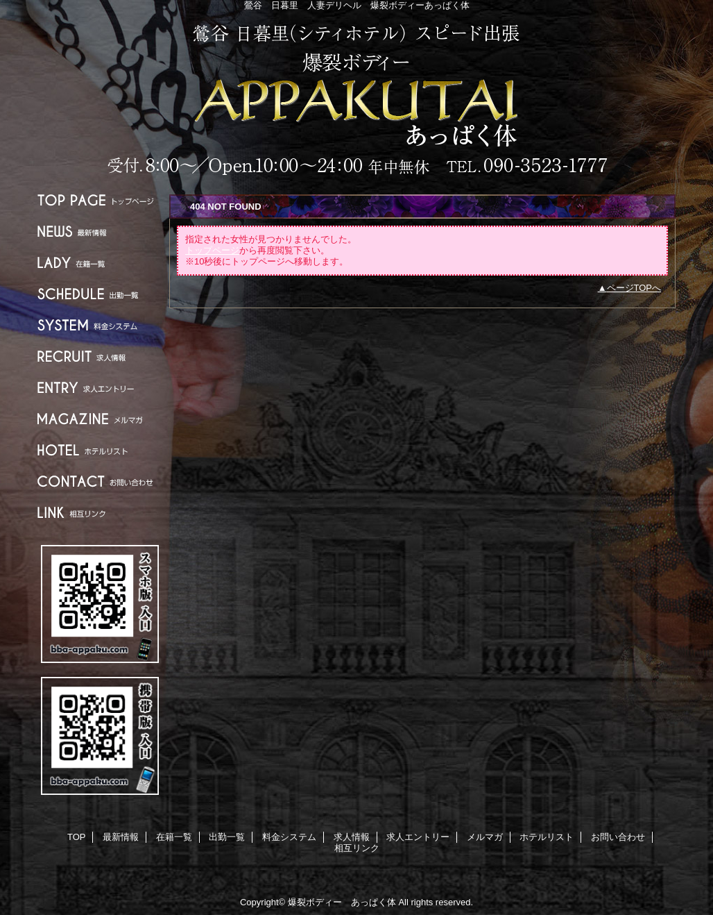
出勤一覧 (99, 294)
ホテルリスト (99, 450)
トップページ (212, 250)
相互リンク (99, 513)
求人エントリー (99, 388)
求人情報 (99, 356)
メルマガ (99, 419)
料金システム (99, 325)
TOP (99, 200)
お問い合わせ (99, 481)
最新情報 (99, 231)
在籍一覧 (99, 263)
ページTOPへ (634, 288)
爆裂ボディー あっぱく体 (356, 98)
